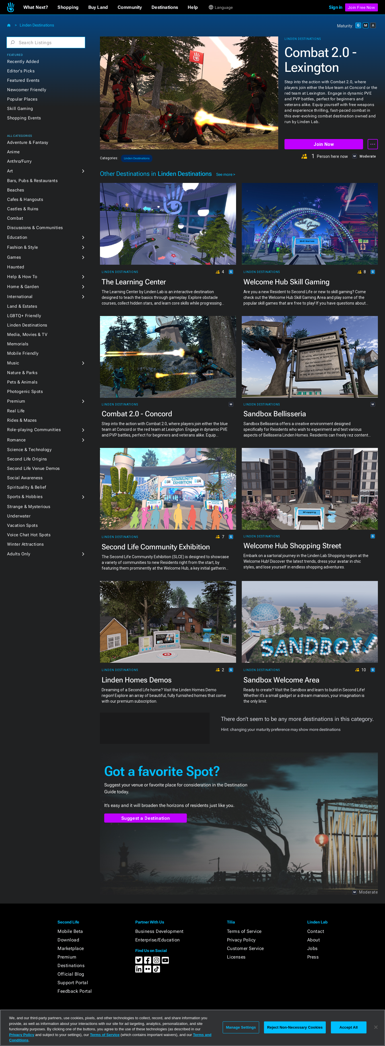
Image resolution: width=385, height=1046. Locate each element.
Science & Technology (29, 449)
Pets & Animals (22, 382)
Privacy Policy (241, 940)
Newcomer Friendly (26, 89)
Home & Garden (23, 286)
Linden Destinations (37, 25)
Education (17, 237)
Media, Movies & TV (27, 334)
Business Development (159, 931)
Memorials (17, 343)
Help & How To (22, 276)
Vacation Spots (22, 525)
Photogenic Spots (25, 391)
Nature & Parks (22, 372)
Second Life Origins (27, 459)
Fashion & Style (22, 247)
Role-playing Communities (34, 429)
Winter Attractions (25, 544)
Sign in (335, 7)
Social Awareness (24, 477)
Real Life (16, 410)
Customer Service (245, 948)
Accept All (348, 1027)
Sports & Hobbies (24, 496)
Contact (315, 931)
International (20, 296)
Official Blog (71, 974)
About (313, 940)
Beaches (15, 190)
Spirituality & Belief (26, 487)
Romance (16, 440)
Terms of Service (244, 931)
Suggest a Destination (145, 818)
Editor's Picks (20, 71)
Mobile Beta (70, 931)
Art (10, 171)
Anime (13, 151)
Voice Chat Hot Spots (28, 534)
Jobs (312, 948)
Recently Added (23, 61)
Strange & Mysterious (28, 506)
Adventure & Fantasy (27, 142)
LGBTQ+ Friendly (24, 315)
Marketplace (71, 948)
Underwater (18, 516)
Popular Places (22, 99)
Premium (16, 401)
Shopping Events (24, 118)
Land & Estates (22, 306)
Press (313, 957)
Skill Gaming (20, 108)
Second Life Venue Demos (33, 468)
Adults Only (18, 553)
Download (68, 940)
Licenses (236, 957)
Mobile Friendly (23, 353)
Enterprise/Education (157, 940)
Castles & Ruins (22, 208)
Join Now (324, 144)
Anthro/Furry (19, 161)
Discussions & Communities (35, 227)
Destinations (71, 965)
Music (13, 363)
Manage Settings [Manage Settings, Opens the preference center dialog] (241, 1027)
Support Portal (73, 982)
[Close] (376, 1027)
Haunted (15, 267)
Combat (15, 218)
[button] (35, 7)
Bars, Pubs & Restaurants (32, 180)
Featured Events (23, 80)
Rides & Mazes (22, 420)
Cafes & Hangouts (25, 199)
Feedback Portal (75, 991)
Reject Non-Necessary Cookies (295, 1027)
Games (14, 257)
